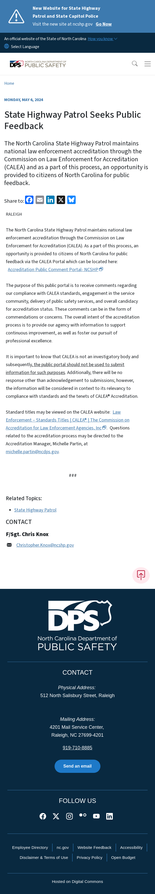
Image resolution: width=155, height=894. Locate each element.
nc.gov (63, 847)
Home (9, 83)
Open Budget (123, 857)
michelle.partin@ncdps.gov (32, 451)
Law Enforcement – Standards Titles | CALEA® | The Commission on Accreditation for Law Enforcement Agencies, (67, 420)
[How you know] (102, 39)
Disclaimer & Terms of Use (44, 857)
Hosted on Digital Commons (77, 881)
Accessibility (131, 847)
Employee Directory (30, 847)
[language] (25, 47)
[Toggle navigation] (147, 64)
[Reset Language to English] (6, 47)
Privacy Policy (89, 857)
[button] (131, 64)
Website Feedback (95, 847)
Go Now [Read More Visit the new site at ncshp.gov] (104, 24)
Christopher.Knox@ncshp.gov (45, 545)
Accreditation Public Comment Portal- (55, 269)
